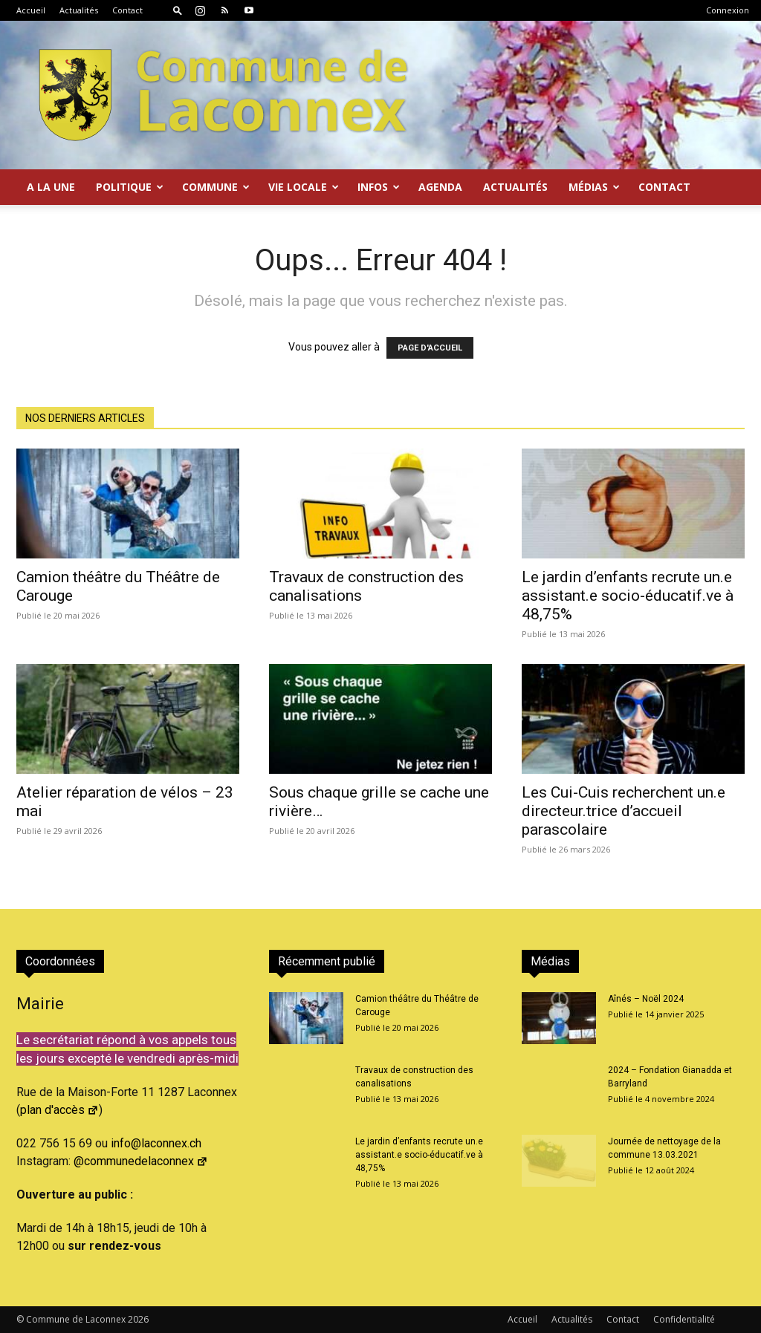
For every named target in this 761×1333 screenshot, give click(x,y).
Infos (378, 187)
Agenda (440, 187)
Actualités (78, 10)
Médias (594, 187)
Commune (216, 187)
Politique (129, 187)
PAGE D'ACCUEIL (430, 348)
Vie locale (303, 187)
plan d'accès (59, 1110)
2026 (138, 1319)
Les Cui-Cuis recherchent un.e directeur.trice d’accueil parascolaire (623, 810)
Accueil (30, 10)
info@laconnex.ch (156, 1143)
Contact (127, 10)
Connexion (727, 10)
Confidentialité (684, 1319)
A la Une (51, 187)
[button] (177, 10)
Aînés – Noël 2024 (646, 999)
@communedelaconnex (141, 1161)
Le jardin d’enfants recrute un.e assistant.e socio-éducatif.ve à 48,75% (628, 595)
